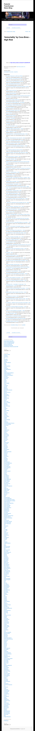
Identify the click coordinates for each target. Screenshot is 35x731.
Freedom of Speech (7, 471)
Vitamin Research (7, 704)
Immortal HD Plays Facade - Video (12, 255)
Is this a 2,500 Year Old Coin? (11, 90)
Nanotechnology (6, 576)
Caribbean (5, 408)
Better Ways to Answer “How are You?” (13, 110)
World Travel (6, 714)
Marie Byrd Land (6, 547)
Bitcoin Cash (6, 401)
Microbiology (6, 559)
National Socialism (7, 578)
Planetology (6, 612)
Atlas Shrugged (6, 383)
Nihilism (5, 593)
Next (30, 31)
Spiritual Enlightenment (8, 665)
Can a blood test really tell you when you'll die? (14, 149)
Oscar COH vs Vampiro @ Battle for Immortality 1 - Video (16, 280)
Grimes (5, 487)
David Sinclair (6, 434)
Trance (5, 688)
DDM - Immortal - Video (10, 211)
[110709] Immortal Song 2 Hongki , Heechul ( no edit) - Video (17, 298)
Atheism (5, 380)
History (5, 495)
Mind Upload (6, 563)
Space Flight (6, 660)
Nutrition (5, 596)
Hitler (5, 496)
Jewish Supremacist (7, 523)
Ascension (6, 376)
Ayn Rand (5, 386)
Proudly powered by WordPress (15, 728)
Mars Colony (6, 551)
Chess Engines (6, 416)
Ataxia (5, 379)
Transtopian (6, 692)
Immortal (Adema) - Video (10, 174)
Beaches (5, 391)
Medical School (6, 553)
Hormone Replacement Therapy (9, 499)
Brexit (5, 407)
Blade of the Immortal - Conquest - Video (13, 156)
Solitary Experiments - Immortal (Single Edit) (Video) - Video (16, 133)
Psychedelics (6, 629)
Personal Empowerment (8, 608)
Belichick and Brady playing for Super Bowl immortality (15, 318)
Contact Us (16, 19)
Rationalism (6, 635)
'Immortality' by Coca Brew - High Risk (11, 71)
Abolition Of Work (7, 354)
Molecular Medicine (7, 568)
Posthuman (6, 620)
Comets (5, 420)
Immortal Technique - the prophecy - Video (13, 184)
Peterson (5, 609)
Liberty (5, 536)
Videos (5, 701)
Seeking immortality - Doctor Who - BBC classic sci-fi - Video (17, 152)
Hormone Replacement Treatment (9, 500)
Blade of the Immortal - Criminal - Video (13, 143)
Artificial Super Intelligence (8, 375)
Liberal (5, 531)
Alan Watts (6, 359)
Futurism (5, 472)
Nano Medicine (6, 572)
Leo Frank (5, 530)
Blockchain (6, 404)
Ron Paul (5, 644)
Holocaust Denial (7, 497)
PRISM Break (6, 720)
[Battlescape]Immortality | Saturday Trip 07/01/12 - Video (16, 292)
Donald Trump (6, 442)
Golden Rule (6, 484)
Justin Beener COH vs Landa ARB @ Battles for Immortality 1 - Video (18, 222)
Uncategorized (6, 696)
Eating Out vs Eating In (10, 107)
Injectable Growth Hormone (8, 515)
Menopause (6, 556)
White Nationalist (7, 712)
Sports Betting (6, 667)
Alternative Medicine (7, 362)
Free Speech (6, 468)
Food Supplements (7, 466)
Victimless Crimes (7, 700)
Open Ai (5, 602)
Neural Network (6, 585)
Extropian (5, 455)
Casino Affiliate (6, 410)
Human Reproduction (7, 507)
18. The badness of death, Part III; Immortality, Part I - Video (16, 198)
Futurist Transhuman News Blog (9, 6)
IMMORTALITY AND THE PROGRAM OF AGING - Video (16, 248)
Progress (5, 624)
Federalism (6, 459)
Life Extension (6, 537)
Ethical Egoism (6, 449)
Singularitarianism (7, 656)
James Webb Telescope (8, 521)
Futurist (5, 473)
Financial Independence (8, 463)
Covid (5, 426)
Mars (5, 548)
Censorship (6, 412)
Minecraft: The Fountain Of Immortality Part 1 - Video (15, 230)
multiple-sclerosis (7, 570)
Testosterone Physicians (8, 684)
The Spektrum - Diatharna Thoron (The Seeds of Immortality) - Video (18, 302)
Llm (4, 540)
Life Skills (5, 538)
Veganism (5, 698)
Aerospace (6, 355)
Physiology (6, 611)
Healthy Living (6, 490)
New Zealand (6, 592)
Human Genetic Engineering (8, 503)
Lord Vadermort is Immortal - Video (12, 296)
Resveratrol (6, 640)
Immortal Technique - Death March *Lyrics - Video (15, 206)
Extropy (5, 457)
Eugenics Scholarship (7, 451)
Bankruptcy (6, 388)
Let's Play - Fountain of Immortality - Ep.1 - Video (14, 236)
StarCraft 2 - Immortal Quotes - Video (12, 172)
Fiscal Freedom (6, 465)
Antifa (5, 370)
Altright (5, 364)
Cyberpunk (6, 431)
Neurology (5, 588)
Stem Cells (6, 672)
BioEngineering (6, 395)
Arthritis (5, 371)
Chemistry (5, 415)
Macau (5, 545)
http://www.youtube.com (21, 66)
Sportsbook (6, 668)
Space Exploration (7, 659)
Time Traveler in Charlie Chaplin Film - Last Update (15, 102)
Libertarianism (6, 535)
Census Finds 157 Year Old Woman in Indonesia (14, 81)
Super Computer (6, 674)
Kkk (4, 528)
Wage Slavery (6, 706)
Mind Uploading (6, 564)
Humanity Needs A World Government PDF (11, 346)
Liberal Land (6, 532)
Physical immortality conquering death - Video (14, 264)
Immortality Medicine (7, 513)
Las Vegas (5, 529)
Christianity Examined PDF (8, 345)
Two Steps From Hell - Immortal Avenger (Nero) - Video (16, 257)
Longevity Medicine (7, 543)
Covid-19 (5, 427)
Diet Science (6, 439)
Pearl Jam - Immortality (10, 120)
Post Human (6, 618)
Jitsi (4, 524)
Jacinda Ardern (6, 520)
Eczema (5, 444)
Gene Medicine (6, 475)
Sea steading (6, 649)
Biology (5, 396)
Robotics (5, 641)
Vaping (5, 697)
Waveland (5, 708)
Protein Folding (6, 626)
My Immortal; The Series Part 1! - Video (13, 209)
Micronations (6, 560)
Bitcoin (5, 400)
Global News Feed (7, 483)
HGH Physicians (6, 492)
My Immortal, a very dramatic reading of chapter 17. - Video (16, 145)
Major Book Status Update (10, 115)
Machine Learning (7, 546)
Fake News (6, 458)
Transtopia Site (10, 19)
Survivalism (6, 676)
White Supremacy (7, 713)
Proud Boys (6, 627)
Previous (26, 31)
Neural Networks (7, 586)
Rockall (5, 642)
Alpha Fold (6, 360)
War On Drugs (6, 707)
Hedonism (5, 491)
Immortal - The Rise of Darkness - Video (13, 195)
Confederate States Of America (9, 423)
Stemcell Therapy (7, 673)
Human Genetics (7, 504)
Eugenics (5, 450)
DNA (5, 441)
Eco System (6, 443)
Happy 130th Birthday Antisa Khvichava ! (13, 83)
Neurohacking (6, 587)
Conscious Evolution (7, 424)
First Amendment (7, 464)
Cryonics (5, 428)
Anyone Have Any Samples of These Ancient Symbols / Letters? (17, 86)
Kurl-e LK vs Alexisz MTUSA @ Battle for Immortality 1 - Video (17, 288)
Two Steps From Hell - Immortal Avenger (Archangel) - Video (17, 260)
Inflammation (6, 514)
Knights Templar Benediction (11, 93)
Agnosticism (6, 356)
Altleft (5, 363)
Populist (5, 617)
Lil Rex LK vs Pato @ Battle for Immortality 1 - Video (15, 310)
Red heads (6, 636)
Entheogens (6, 447)
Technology (6, 680)
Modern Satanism (7, 567)
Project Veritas (6, 625)
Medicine (5, 554)
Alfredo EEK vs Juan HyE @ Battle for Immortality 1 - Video (16, 273)
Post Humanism (6, 619)
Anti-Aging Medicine (7, 369)
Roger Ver (5, 643)
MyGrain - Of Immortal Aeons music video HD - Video (15, 137)
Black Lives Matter (7, 402)
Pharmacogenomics (7, 610)
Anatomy (5, 367)
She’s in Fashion (9, 112)
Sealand (5, 650)
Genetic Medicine (7, 480)
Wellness (5, 709)
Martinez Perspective (7, 552)
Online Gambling (7, 601)
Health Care (6, 488)
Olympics (5, 600)
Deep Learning (6, 435)
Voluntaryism (6, 705)
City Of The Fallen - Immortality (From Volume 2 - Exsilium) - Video (18, 177)
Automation (6, 385)
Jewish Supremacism (7, 522)
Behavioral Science (7, 392)
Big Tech (5, 393)
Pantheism (6, 603)
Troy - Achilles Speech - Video (11, 313)
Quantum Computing (7, 632)
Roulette (5, 645)
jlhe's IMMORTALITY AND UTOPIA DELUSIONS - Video (16, 232)
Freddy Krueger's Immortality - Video (12, 181)
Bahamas (5, 387)
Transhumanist (6, 691)
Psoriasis (5, 628)
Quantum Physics (7, 633)
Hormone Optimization (7, 498)
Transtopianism (6, 693)
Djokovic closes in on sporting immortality (13, 315)
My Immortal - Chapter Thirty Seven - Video (14, 239)
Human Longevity (7, 506)
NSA (4, 595)
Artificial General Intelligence (9, 372)
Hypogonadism (6, 508)
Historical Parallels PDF (8, 344)
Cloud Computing (7, 419)
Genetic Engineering (7, 479)
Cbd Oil (5, 411)
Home (5, 19)
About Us (20, 19)
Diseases (5, 440)
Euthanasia (6, 452)
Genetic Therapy (6, 481)
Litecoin (5, 539)
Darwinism (6, 433)
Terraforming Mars (7, 681)
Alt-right (5, 361)
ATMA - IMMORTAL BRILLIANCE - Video (13, 193)
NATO (5, 580)
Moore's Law (6, 569)
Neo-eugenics (6, 584)
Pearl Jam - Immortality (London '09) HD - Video (14, 140)
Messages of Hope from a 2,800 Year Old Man (14, 75)
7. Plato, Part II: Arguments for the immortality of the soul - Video (17, 202)
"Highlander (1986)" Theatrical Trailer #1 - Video (14, 128)
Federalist (5, 460)
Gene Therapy (6, 476)
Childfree (5, 417)
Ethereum (5, 448)
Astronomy (6, 378)
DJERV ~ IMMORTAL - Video (11, 131)
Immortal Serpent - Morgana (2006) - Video (13, 190)
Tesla (5, 682)
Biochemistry (6, 394)
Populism (5, 616)
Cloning (5, 418)
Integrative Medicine (7, 516)
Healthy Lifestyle (7, 489)
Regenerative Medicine (8, 637)
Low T (5, 544)
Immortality (8, 123)
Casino (5, 409)
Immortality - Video (9, 252)
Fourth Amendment (7, 467)
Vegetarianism (6, 699)
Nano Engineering (7, 571)
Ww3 (5, 715)
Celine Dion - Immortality (10, 118)
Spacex (5, 664)
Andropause (6, 368)
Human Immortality (7, 505)
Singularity (6, 657)
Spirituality (6, 666)
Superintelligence (7, 675)
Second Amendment (7, 652)
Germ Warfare (6, 482)
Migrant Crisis (6, 562)
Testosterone (6, 683)
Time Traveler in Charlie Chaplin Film (12, 99)
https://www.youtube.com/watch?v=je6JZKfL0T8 (20, 62)
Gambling (5, 474)
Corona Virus (6, 425)
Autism (5, 384)
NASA (5, 577)
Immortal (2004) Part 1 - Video (11, 165)
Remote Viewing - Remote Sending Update (13, 104)
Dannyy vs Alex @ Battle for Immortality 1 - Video (15, 277)
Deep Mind (6, 436)
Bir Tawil (5, 399)
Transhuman (6, 689)
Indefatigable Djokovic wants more (12, 321)
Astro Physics (6, 377)
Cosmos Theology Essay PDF (9, 343)
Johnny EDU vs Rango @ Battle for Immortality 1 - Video (16, 306)
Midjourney (6, 561)
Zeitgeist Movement (7, 716)
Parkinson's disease (7, 604)
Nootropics (6, 594)
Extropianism (6, 456)
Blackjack (5, 403)
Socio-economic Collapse (8, 658)
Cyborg (5, 432)
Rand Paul (5, 634)
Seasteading (6, 651)
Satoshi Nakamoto (7, 648)
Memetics (5, 555)
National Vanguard (7, 579)
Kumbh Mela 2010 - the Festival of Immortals (14, 78)
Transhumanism (6, 690)
